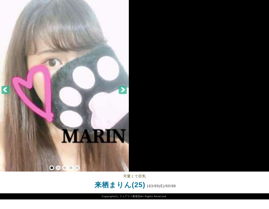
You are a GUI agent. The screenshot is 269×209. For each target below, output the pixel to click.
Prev (5, 90)
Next (123, 90)
